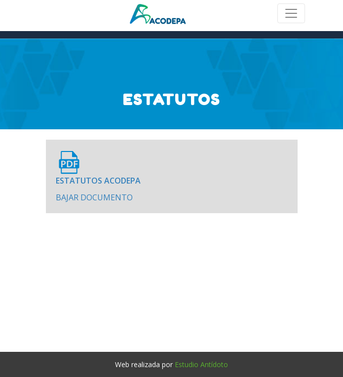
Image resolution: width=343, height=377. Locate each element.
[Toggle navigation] (291, 13)
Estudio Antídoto (201, 364)
